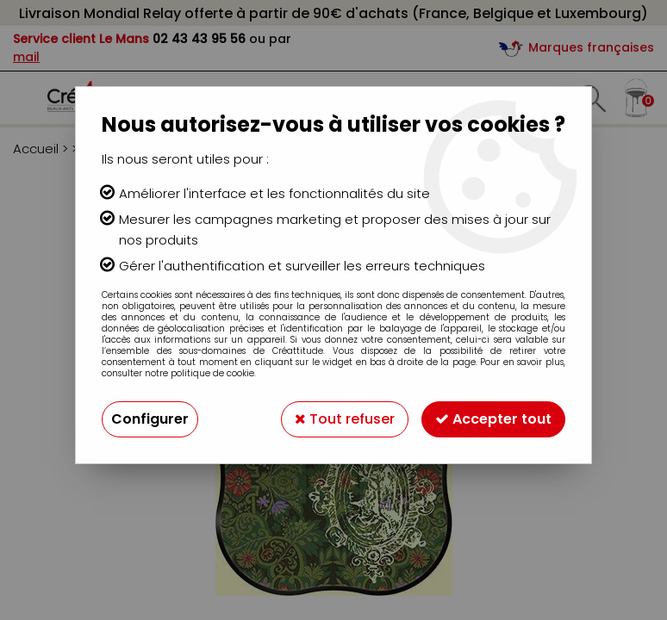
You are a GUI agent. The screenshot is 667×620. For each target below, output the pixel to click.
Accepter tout (493, 419)
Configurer (150, 419)
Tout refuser (345, 419)
